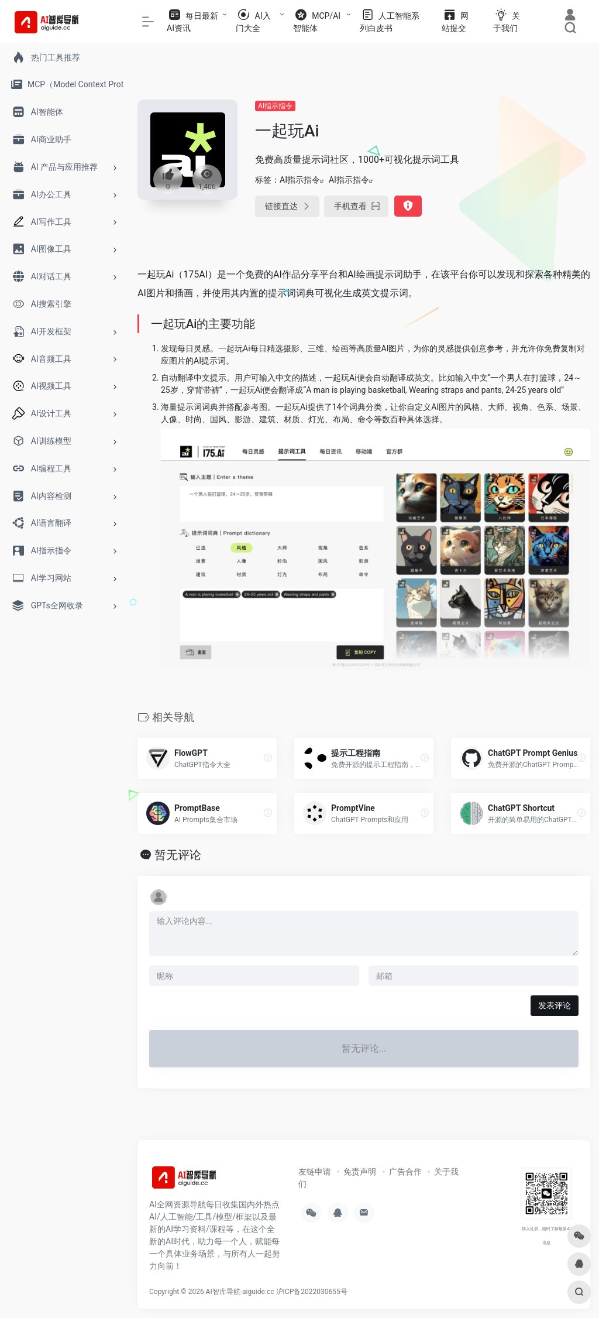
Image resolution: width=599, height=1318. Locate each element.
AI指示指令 (275, 106)
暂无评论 (177, 855)
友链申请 (314, 1171)
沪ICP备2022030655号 (311, 1292)
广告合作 (405, 1171)
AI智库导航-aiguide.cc (240, 1292)
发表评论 (554, 1005)
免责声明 (359, 1171)
